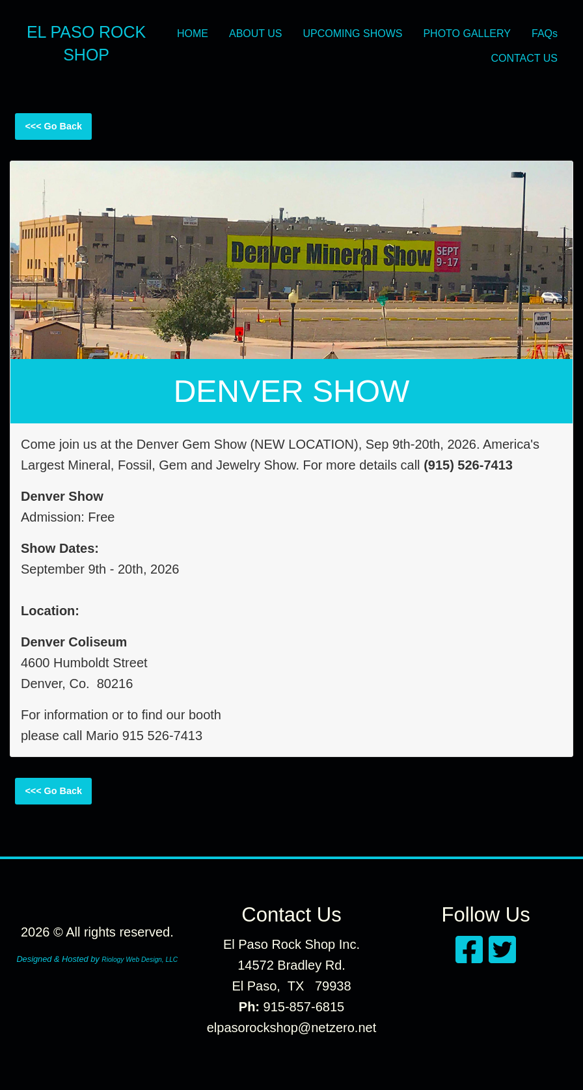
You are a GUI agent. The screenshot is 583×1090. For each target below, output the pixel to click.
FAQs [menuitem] (545, 33)
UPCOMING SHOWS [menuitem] (353, 33)
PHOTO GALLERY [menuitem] (467, 33)
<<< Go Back (53, 126)
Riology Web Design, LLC (140, 959)
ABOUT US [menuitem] (255, 33)
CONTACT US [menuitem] (524, 58)
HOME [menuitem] (192, 33)
